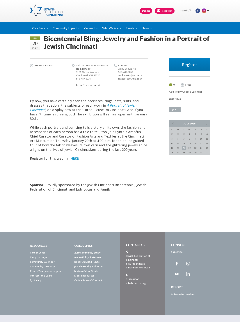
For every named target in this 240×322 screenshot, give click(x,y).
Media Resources (84, 275)
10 (201, 139)
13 (178, 143)
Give (40, 28)
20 (178, 148)
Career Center (38, 252)
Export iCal (175, 98)
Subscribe (165, 11)
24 (201, 148)
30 (195, 152)
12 (172, 143)
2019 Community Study (87, 252)
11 (207, 139)
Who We (111, 28)
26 (172, 152)
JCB (174, 109)
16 (195, 143)
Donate (146, 10)
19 (172, 148)
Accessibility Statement (88, 257)
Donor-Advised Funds (86, 261)
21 (184, 148)
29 (189, 152)
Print (186, 85)
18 (207, 143)
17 (201, 143)
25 (207, 148)
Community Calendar (42, 261)
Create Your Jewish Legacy (45, 271)
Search (185, 10)
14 (184, 143)
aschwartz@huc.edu (130, 75)
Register (189, 64)
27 (178, 152)
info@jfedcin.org (136, 283)
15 (189, 143)
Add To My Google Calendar (185, 91)
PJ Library (35, 280)
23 (195, 148)
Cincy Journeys (38, 257)
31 (201, 152)
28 (184, 152)
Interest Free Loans (41, 275)
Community (66, 28)
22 (189, 148)
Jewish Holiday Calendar (88, 266)
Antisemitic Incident (183, 294)
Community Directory (42, 266)
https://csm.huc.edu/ (88, 85)
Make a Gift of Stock (86, 271)
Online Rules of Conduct (88, 280)
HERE (75, 158)
